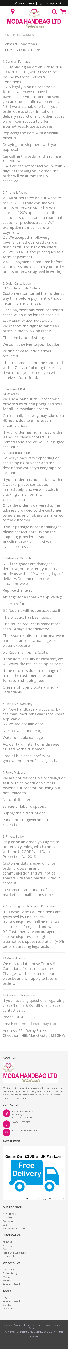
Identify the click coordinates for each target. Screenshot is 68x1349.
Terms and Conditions (14, 1252)
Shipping (7, 1245)
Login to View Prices (34, 1325)
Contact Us (8, 1308)
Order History (10, 1273)
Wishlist (7, 1277)
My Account (9, 1269)
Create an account (25, 3)
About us (7, 1241)
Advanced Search (11, 1284)
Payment (7, 1249)
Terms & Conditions (23, 34)
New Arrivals (9, 1213)
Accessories (9, 1221)
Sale (5, 1224)
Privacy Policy (10, 1256)
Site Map (7, 1305)
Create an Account (13, 1325)
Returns (7, 1280)
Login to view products (50, 3)
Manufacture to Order (14, 1228)
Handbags (8, 1217)
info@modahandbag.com (35, 1023)
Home (6, 34)
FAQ (5, 1297)
